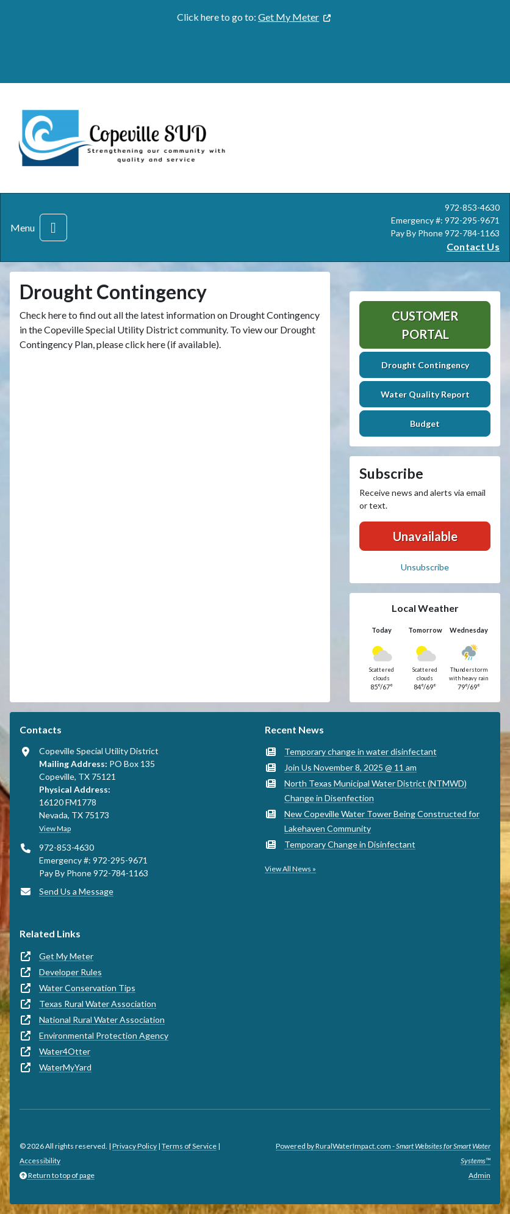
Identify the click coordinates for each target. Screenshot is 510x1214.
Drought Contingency (425, 365)
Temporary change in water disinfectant (360, 751)
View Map (55, 828)
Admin (479, 1175)
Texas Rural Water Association (97, 1003)
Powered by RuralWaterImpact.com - (383, 1153)
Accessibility (40, 1160)
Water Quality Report (425, 394)
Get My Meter (288, 17)
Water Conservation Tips (87, 988)
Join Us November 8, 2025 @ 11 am (350, 767)
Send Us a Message (76, 891)
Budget (425, 423)
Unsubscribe (425, 567)
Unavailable (425, 536)
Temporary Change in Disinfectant (349, 844)
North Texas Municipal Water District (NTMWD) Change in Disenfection (375, 790)
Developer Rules (70, 972)
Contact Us (473, 246)
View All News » (290, 868)
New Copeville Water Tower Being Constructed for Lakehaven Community (381, 821)
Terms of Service (189, 1145)
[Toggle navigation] (53, 227)
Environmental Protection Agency (103, 1035)
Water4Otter (64, 1051)
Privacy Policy (134, 1145)
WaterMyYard (65, 1067)
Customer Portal (425, 324)
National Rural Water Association (102, 1019)
